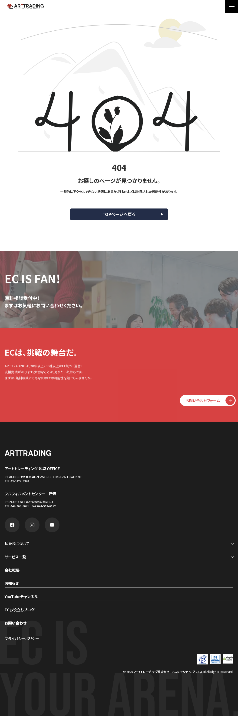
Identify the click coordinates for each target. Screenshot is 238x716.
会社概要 (12, 570)
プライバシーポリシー (22, 638)
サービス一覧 (15, 557)
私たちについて (17, 544)
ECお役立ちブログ (19, 610)
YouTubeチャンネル (21, 597)
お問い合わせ (15, 623)
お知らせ (12, 583)
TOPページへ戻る (119, 214)
